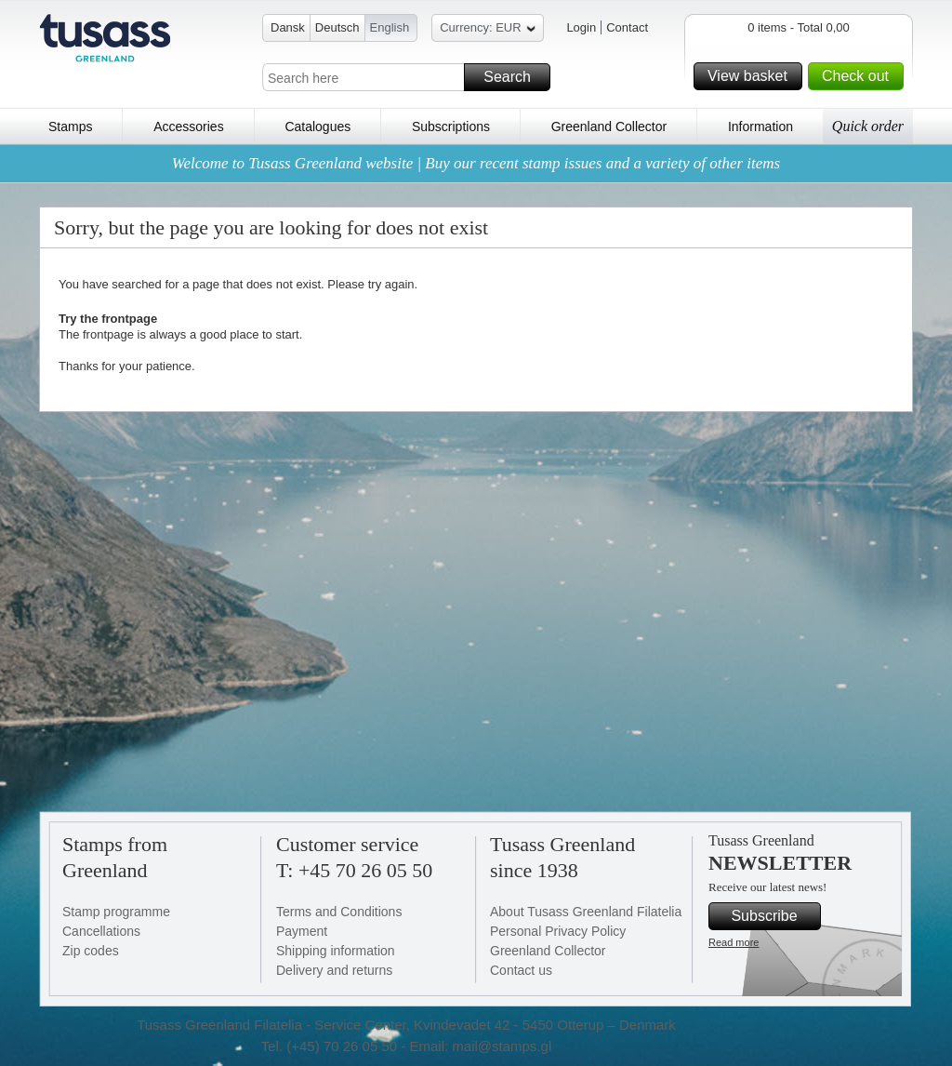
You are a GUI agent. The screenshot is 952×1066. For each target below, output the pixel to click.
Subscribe (773, 916)
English (390, 27)
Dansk (288, 27)
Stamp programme (116, 911)
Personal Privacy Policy (558, 931)
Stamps (70, 126)
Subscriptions (451, 126)
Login (581, 27)
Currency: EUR (487, 30)
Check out (860, 76)
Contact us (521, 970)
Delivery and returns (334, 970)
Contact (627, 27)
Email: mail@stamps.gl (480, 1046)
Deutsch (337, 27)
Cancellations (101, 931)
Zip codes (90, 950)
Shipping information (335, 950)
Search (514, 77)
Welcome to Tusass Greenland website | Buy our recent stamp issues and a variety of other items (476, 163)
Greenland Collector (609, 126)
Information (760, 126)
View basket (752, 76)
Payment (301, 931)
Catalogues (317, 126)
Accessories (188, 126)
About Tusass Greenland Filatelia (585, 911)
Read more (733, 942)
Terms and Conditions (339, 911)
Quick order (868, 126)
